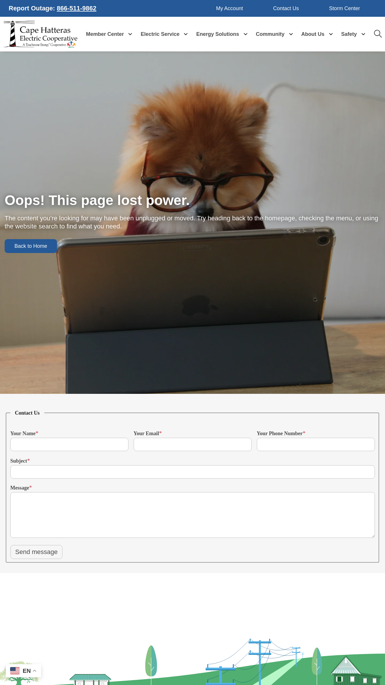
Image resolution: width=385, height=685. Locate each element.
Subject (18, 460)
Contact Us (286, 8)
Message (19, 487)
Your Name (23, 432)
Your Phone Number (280, 432)
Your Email (146, 432)
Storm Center (344, 8)
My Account (229, 8)
